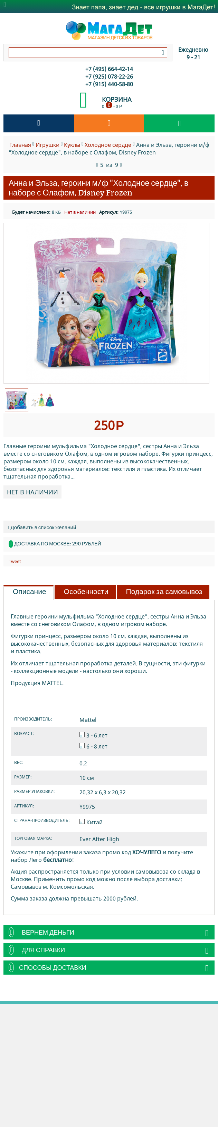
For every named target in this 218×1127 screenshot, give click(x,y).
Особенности (86, 591)
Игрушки (47, 145)
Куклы (72, 145)
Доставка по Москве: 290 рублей (57, 544)
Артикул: (109, 212)
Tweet (15, 561)
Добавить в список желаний (41, 527)
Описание (29, 591)
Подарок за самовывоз (164, 591)
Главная (20, 145)
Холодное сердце (108, 145)
